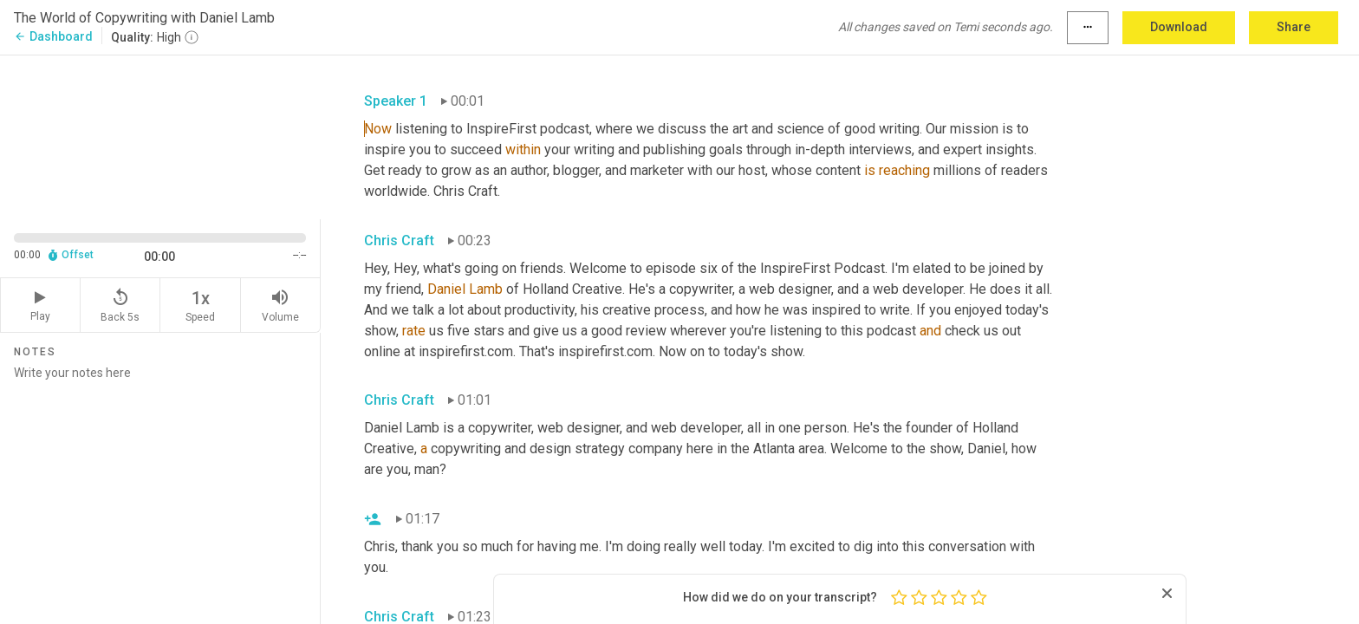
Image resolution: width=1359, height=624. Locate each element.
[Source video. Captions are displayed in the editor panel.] (160, 135)
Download (1178, 27)
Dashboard (53, 36)
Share (1293, 27)
